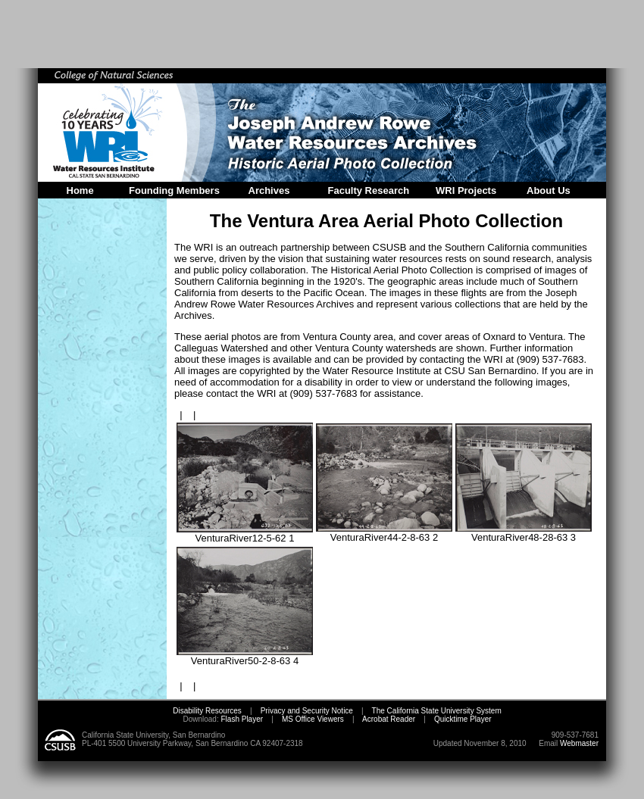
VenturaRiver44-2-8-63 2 (384, 533)
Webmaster (579, 743)
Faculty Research (369, 190)
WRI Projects (466, 190)
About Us (549, 190)
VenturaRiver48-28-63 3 (523, 533)
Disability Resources (207, 711)
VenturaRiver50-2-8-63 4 (245, 656)
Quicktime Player (463, 719)
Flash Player (241, 719)
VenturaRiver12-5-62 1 (245, 533)
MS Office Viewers (313, 719)
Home (80, 190)
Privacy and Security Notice (307, 711)
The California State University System (437, 711)
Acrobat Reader (388, 719)
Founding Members (174, 190)
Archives (269, 190)
